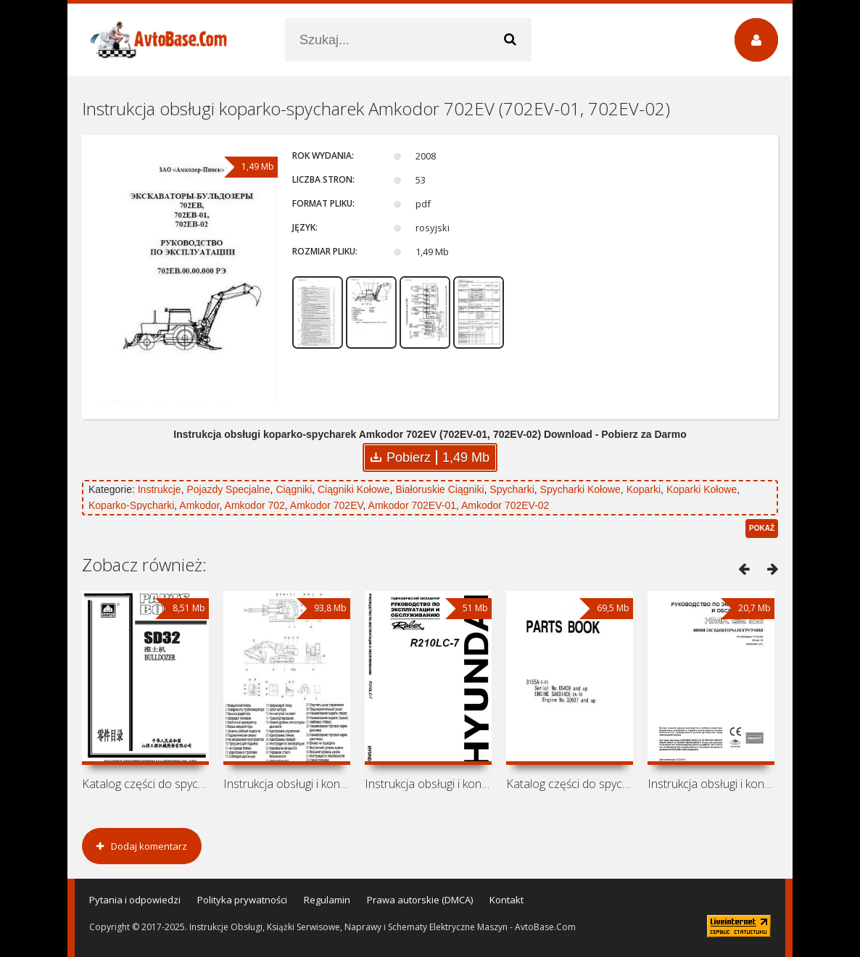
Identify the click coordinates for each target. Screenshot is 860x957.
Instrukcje (159, 489)
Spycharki (511, 489)
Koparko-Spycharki (131, 505)
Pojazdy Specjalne (228, 489)
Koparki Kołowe (701, 489)
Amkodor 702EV (326, 505)
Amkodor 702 (255, 505)
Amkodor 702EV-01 (412, 505)
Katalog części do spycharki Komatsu (569, 784)
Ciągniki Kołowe (354, 489)
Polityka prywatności (242, 899)
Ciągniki (294, 489)
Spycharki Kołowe (580, 489)
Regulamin (327, 899)
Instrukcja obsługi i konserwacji (286, 784)
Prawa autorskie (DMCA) (420, 899)
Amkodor (199, 505)
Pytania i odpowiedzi (135, 899)
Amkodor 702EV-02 (505, 505)
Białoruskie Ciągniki (439, 489)
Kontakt (506, 899)
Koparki (644, 489)
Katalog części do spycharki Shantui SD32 (145, 784)
